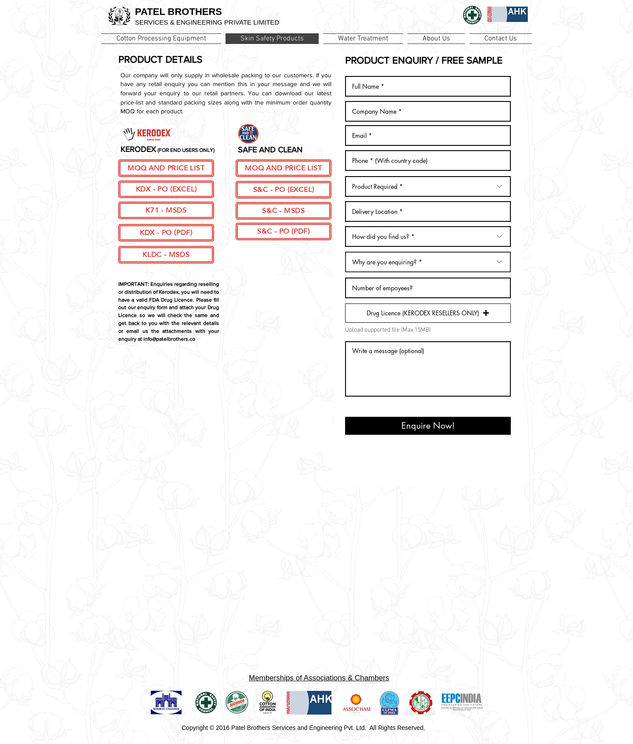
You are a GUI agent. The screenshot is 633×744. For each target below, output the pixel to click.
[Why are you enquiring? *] (428, 262)
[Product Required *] (428, 186)
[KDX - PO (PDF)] (166, 233)
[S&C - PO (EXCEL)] (283, 190)
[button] (428, 313)
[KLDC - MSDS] (166, 255)
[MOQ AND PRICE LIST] (166, 168)
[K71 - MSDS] (166, 210)
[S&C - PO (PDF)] (283, 231)
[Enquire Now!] (428, 426)
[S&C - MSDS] (283, 211)
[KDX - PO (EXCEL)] (166, 189)
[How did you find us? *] (428, 236)
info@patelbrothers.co (169, 339)
